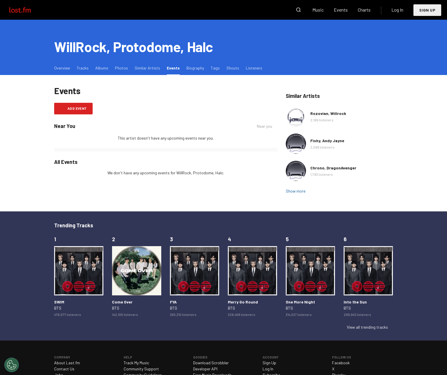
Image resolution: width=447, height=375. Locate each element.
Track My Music (136, 362)
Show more (295, 191)
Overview (62, 67)
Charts (364, 9)
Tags (215, 67)
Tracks (83, 67)
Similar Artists (147, 67)
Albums (101, 67)
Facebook (341, 362)
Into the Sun (355, 301)
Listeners (254, 67)
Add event (77, 108)
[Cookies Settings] (11, 365)
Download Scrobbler (211, 362)
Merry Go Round (243, 301)
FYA (173, 301)
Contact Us (64, 368)
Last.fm (26, 10)
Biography (195, 67)
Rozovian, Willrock (328, 113)
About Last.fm (67, 362)
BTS (57, 308)
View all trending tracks (367, 327)
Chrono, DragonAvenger (333, 167)
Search (298, 10)
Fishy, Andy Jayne (327, 140)
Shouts (232, 67)
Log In (397, 9)
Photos (121, 67)
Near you (264, 126)
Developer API (205, 368)
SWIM (59, 301)
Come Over (122, 301)
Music (318, 9)
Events (341, 9)
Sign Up (427, 10)
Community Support (141, 368)
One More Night (300, 301)
